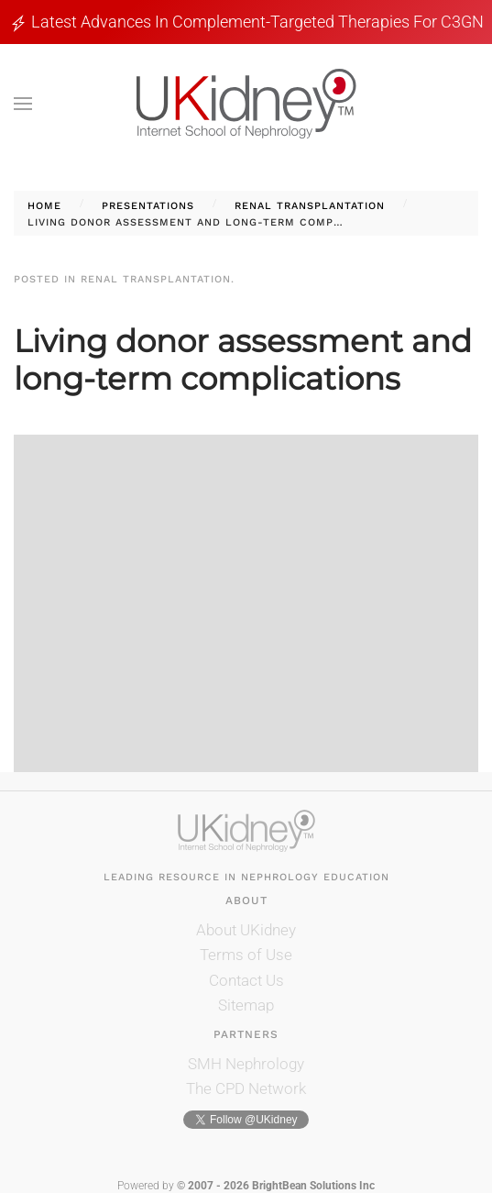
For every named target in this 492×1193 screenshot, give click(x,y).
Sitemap (246, 1005)
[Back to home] (246, 103)
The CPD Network (246, 1088)
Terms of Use (246, 954)
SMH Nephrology (246, 1064)
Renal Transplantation (156, 279)
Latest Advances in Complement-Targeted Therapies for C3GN (257, 21)
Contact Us (246, 980)
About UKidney (246, 930)
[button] (23, 103)
